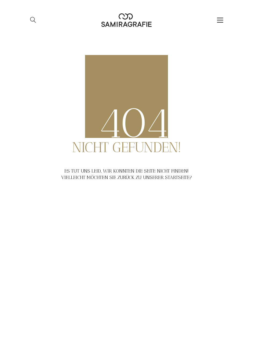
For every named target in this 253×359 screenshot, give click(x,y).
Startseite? (178, 177)
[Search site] (33, 20)
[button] (220, 20)
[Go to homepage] (126, 20)
